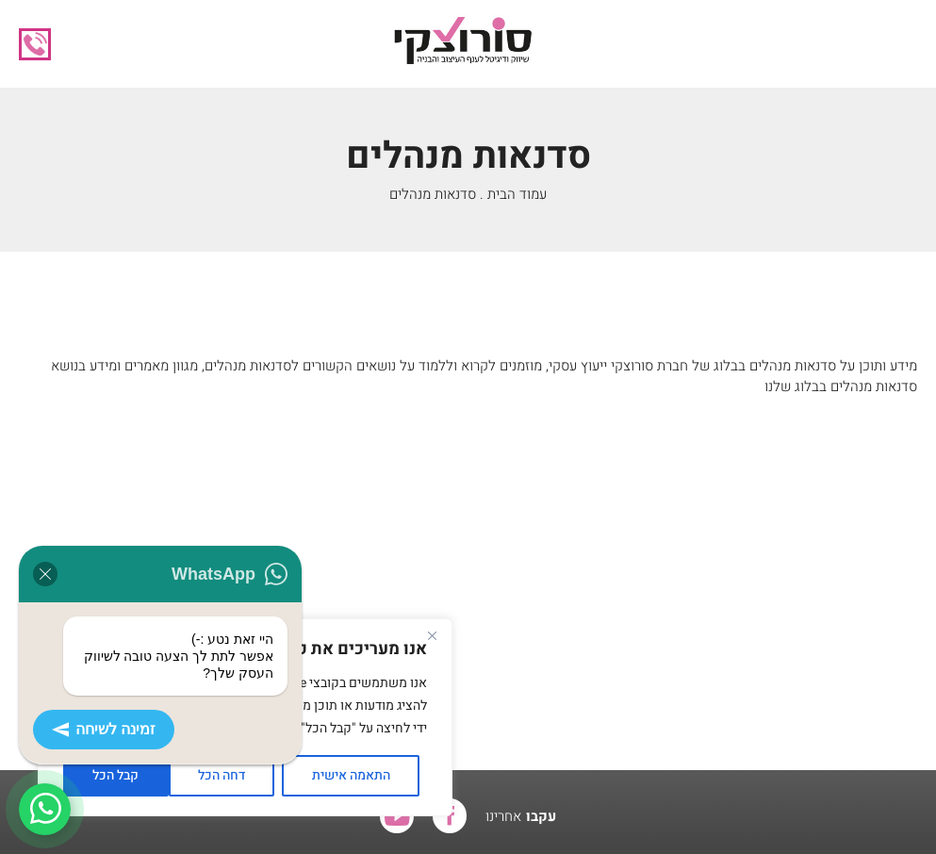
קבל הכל (115, 775)
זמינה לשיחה (104, 729)
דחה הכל (221, 775)
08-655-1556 (35, 44)
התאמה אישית (351, 775)
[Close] (431, 635)
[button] (902, 44)
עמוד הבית (517, 194)
